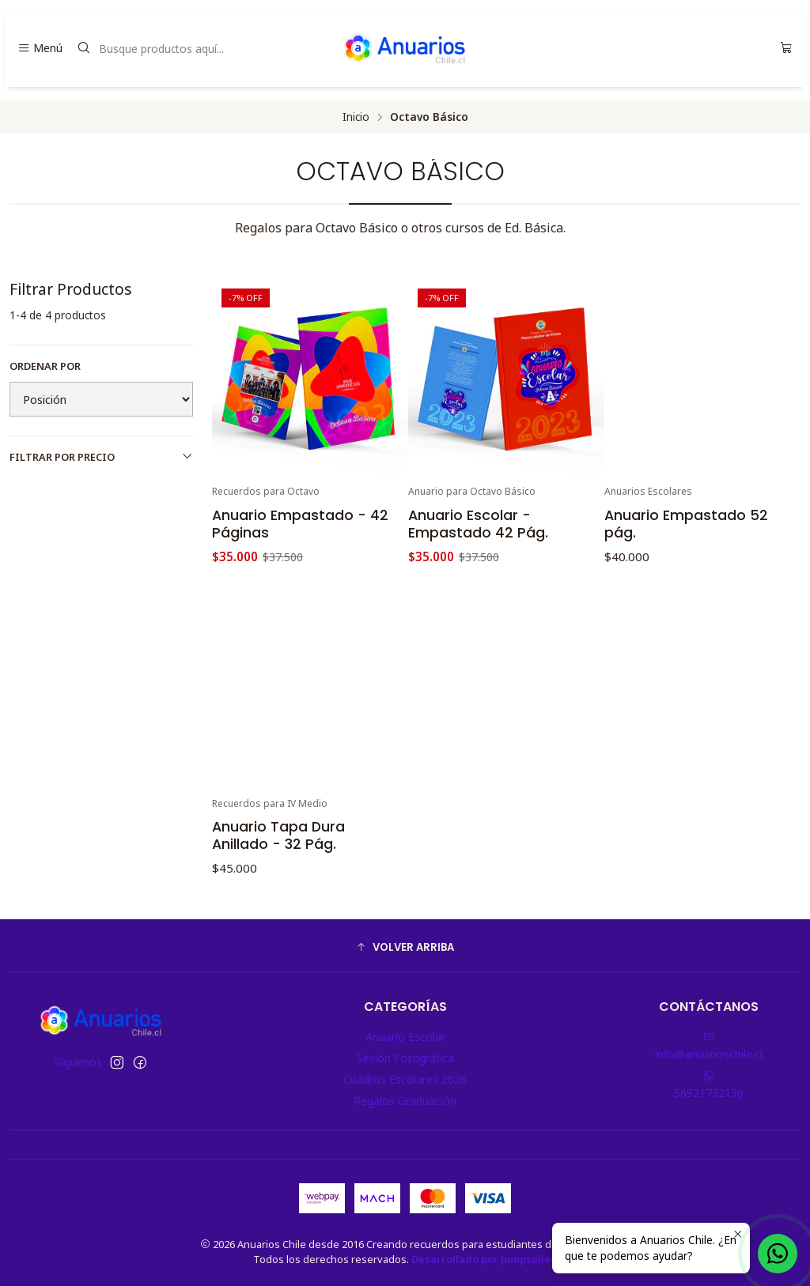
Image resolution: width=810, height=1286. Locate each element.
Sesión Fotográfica (405, 1057)
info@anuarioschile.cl (709, 1046)
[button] (405, 947)
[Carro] (786, 48)
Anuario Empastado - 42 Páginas (300, 524)
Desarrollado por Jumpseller (483, 1259)
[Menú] (40, 48)
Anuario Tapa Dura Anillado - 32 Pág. (278, 897)
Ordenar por (45, 366)
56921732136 (709, 1085)
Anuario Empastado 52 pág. (686, 524)
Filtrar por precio (101, 457)
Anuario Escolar (405, 1036)
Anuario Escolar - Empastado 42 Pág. (478, 524)
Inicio (356, 117)
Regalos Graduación (405, 1100)
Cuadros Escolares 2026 (405, 1079)
